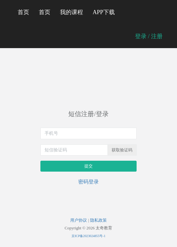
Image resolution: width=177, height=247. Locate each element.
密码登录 (88, 181)
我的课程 (71, 12)
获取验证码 (122, 150)
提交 (88, 166)
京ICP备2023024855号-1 (88, 236)
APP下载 (104, 12)
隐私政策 (98, 220)
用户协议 (78, 220)
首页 (23, 12)
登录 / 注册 (149, 36)
